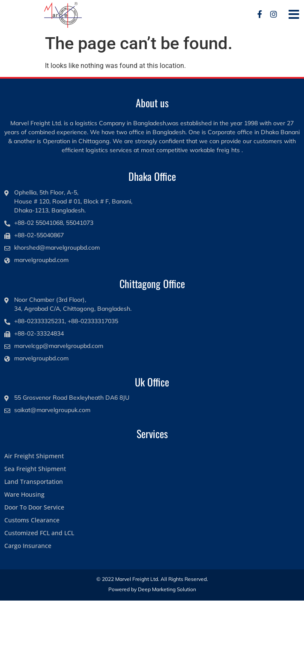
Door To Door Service (34, 507)
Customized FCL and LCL (39, 533)
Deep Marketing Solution (167, 589)
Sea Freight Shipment (35, 469)
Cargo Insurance (27, 546)
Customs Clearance (32, 520)
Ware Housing (24, 494)
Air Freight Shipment (34, 456)
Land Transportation (33, 481)
